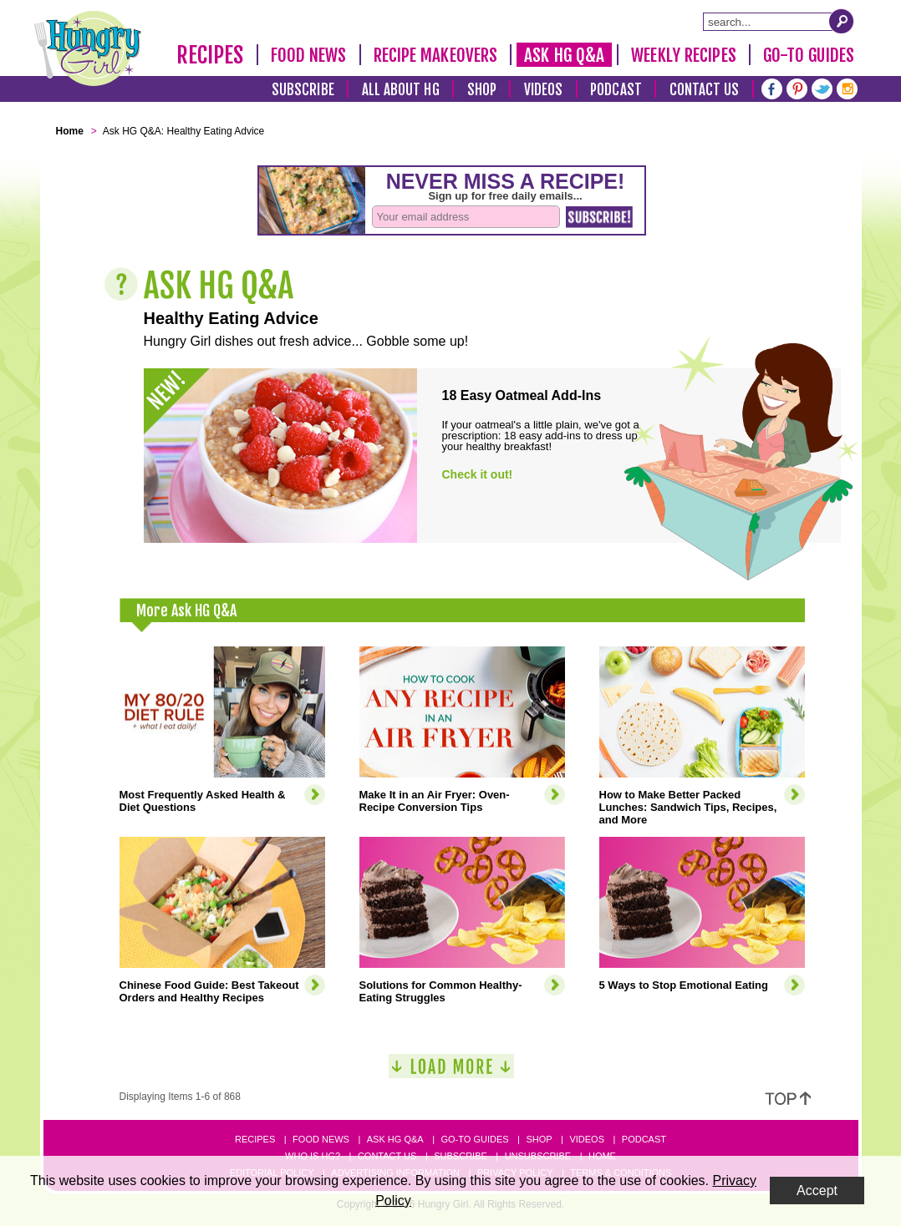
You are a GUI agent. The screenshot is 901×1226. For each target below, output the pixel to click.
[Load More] (451, 1073)
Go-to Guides (474, 1139)
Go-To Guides (808, 55)
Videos (543, 90)
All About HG (401, 90)
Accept (817, 1190)
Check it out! (477, 474)
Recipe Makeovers (436, 55)
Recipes (210, 55)
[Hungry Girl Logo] (87, 48)
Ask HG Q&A (564, 55)
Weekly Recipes (683, 55)
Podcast (616, 90)
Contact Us (704, 90)
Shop (481, 90)
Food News (309, 55)
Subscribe (303, 90)
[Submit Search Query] (841, 20)
